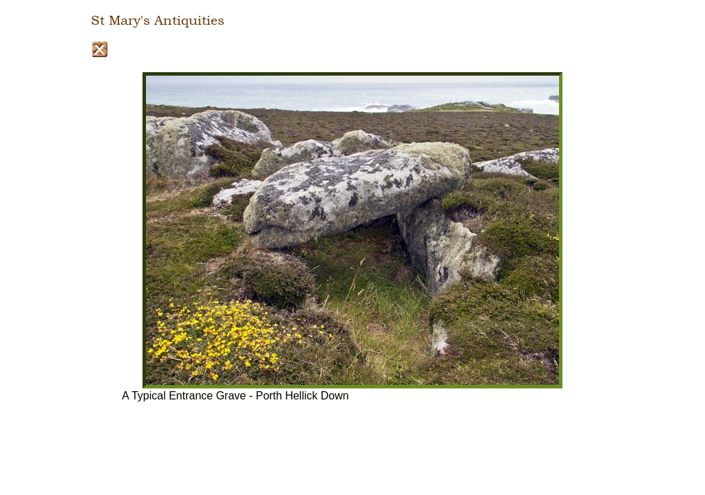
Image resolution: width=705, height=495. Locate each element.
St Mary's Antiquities (157, 20)
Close (99, 49)
